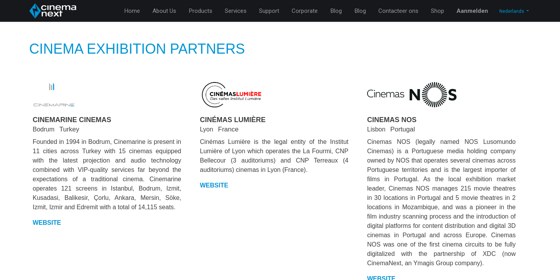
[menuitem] (132, 11)
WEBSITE (47, 222)
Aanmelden (472, 10)
